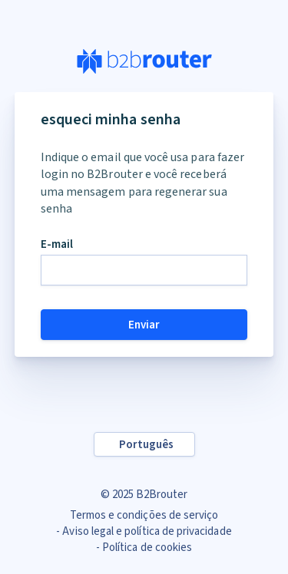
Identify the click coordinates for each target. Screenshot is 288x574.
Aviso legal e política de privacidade (146, 531)
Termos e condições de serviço (144, 515)
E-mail (57, 244)
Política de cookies (147, 547)
